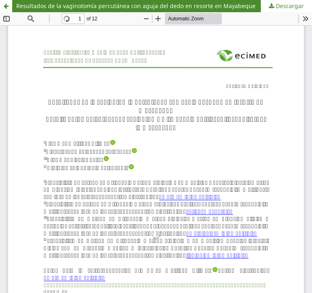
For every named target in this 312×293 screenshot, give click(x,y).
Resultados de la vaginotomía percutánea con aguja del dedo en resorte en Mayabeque (136, 6)
